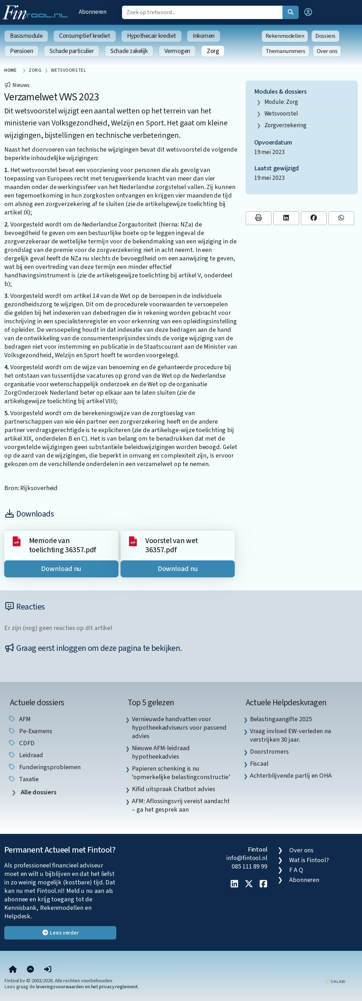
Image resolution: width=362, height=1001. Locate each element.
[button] (308, 12)
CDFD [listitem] (21, 743)
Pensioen (21, 51)
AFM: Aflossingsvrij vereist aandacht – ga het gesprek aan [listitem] (181, 805)
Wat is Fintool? (309, 860)
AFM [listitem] (19, 719)
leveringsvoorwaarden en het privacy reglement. (87, 986)
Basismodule (26, 35)
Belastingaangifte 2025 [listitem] (281, 719)
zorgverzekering (285, 125)
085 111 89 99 (249, 866)
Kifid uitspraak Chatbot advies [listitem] (173, 789)
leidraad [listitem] (25, 755)
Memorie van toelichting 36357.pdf (62, 545)
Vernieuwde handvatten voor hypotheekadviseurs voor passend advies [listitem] (179, 727)
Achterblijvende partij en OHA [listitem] (291, 775)
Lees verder (60, 933)
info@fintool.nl (246, 857)
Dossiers (325, 36)
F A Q (296, 870)
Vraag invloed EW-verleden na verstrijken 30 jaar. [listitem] (290, 735)
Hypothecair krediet (151, 35)
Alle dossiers (38, 792)
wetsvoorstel (281, 113)
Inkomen (204, 35)
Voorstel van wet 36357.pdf (171, 545)
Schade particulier (71, 51)
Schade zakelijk (128, 51)
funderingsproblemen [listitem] (44, 767)
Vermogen (177, 51)
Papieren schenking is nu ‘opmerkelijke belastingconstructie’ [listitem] (181, 773)
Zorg (213, 51)
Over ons (327, 51)
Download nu (61, 569)
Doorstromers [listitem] (269, 751)
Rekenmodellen (284, 36)
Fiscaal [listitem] (259, 763)
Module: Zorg (281, 102)
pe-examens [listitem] (30, 731)
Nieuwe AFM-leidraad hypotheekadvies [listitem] (160, 752)
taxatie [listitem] (23, 779)
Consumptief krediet (84, 35)
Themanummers (285, 51)
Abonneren (92, 11)
